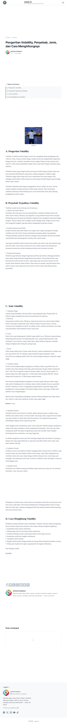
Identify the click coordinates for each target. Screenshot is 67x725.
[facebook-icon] (4, 713)
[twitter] (13, 584)
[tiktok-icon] (18, 713)
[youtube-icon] (14, 713)
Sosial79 (28, 2)
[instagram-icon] (11, 713)
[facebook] (10, 584)
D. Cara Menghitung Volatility (16, 97)
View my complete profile (12, 708)
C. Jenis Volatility (12, 94)
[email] (28, 584)
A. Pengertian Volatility (14, 88)
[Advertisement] (33, 21)
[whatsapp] (17, 584)
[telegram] (21, 584)
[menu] (4, 2)
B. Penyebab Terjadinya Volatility (17, 91)
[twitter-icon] (7, 713)
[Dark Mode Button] (63, 3)
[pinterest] (24, 584)
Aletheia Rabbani (16, 691)
